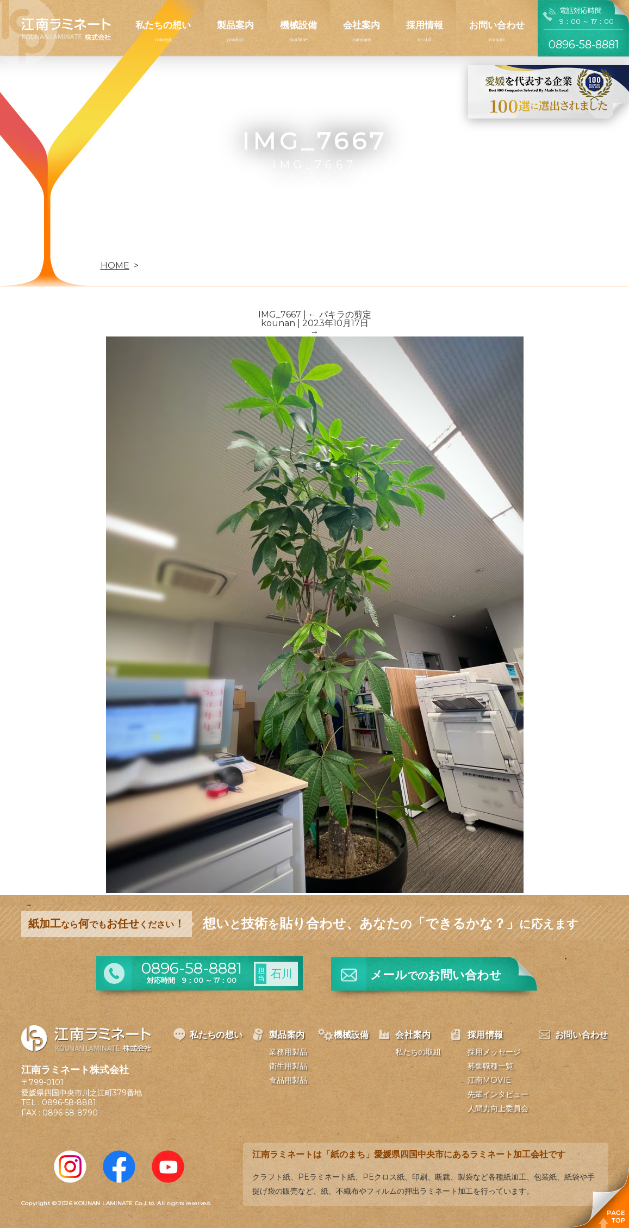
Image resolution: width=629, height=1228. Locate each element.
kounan (278, 323)
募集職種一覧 (490, 1066)
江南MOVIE (489, 1080)
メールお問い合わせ (436, 975)
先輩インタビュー (498, 1094)
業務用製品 (288, 1052)
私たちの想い (163, 25)
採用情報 (424, 25)
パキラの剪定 (339, 314)
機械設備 (298, 25)
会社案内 (361, 25)
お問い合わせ (497, 25)
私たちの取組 (418, 1052)
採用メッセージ (494, 1052)
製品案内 (235, 25)
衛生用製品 (288, 1066)
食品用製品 (288, 1080)
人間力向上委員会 (498, 1108)
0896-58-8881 (69, 1102)
